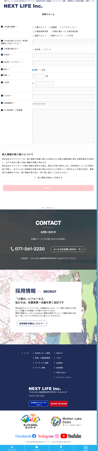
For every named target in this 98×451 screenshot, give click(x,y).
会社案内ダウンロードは (38, 403)
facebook (26, 436)
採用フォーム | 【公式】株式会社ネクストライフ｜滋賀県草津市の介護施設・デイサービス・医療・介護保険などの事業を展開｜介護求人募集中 (48, 1)
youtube (71, 436)
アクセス (61, 450)
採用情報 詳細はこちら (29, 323)
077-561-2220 (38, 395)
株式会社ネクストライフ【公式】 (47, 442)
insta (48, 436)
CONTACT (37, 450)
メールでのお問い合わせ (64, 249)
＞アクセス (71, 258)
